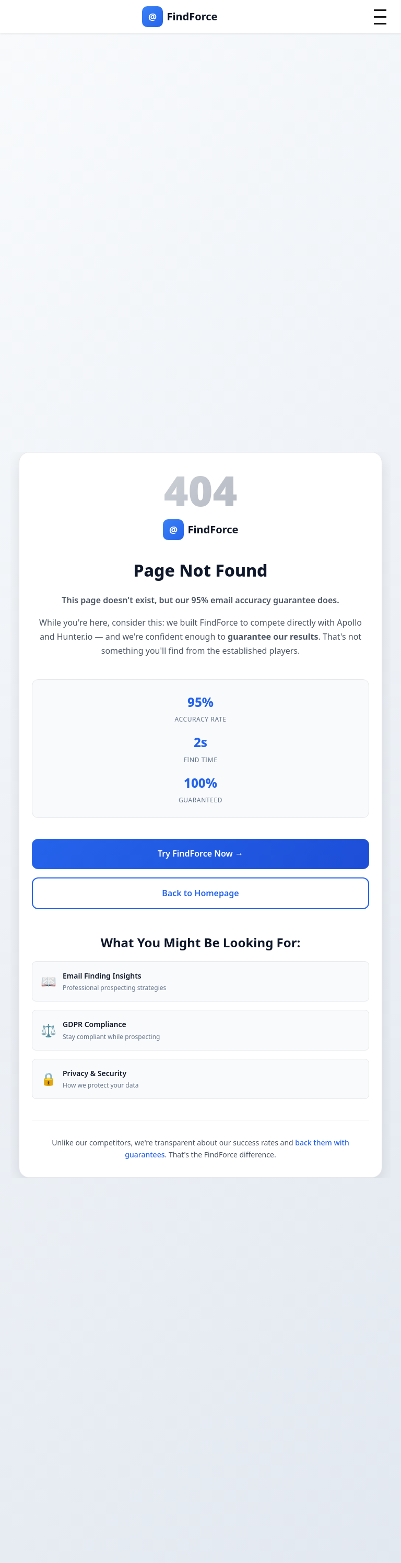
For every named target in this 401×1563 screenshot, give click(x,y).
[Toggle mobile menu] (380, 17)
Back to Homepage (200, 893)
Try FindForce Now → (200, 853)
